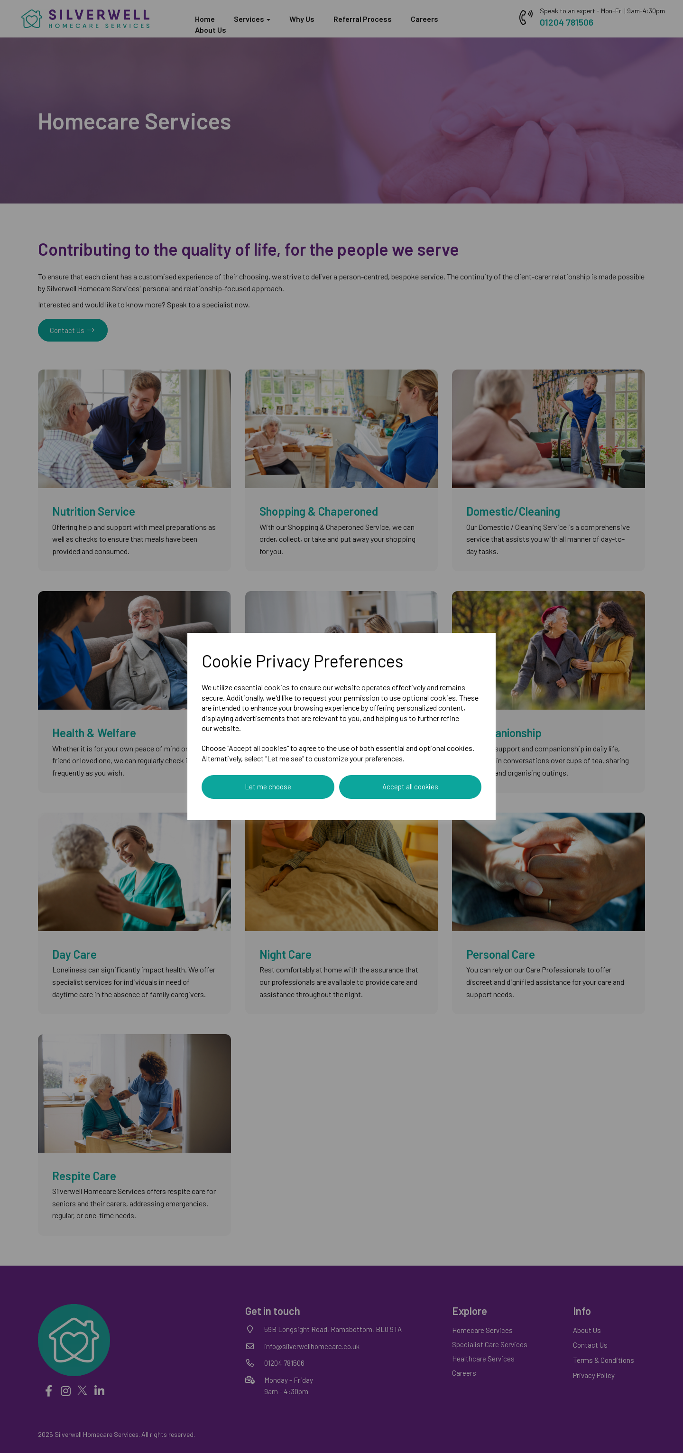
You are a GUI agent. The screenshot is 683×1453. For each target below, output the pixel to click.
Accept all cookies (410, 786)
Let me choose (268, 786)
